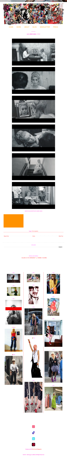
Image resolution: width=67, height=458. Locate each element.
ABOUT (26, 27)
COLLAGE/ (23, 257)
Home (34, 236)
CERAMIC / (40, 257)
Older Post (61, 236)
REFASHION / (32, 257)
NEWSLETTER (45, 27)
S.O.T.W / (28, 257)
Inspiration (36, 231)
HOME (11, 27)
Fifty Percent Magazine (37, 449)
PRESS (55, 27)
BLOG (35, 27)
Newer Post (6, 236)
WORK (19, 27)
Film (33, 231)
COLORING (44, 257)
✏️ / (37, 257)
